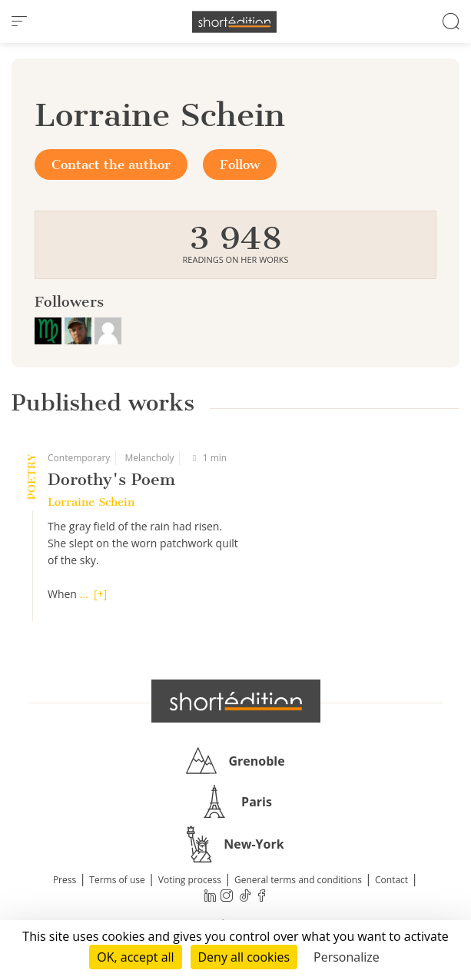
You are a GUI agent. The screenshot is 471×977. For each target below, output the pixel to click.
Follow (240, 164)
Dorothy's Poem (111, 479)
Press (64, 879)
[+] (100, 594)
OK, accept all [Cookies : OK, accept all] (135, 957)
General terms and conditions (298, 879)
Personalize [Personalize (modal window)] (346, 957)
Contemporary (79, 457)
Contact (391, 879)
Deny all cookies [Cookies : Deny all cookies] (244, 957)
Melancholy (149, 457)
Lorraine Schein (91, 502)
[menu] (19, 21)
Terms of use (116, 879)
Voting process (189, 879)
